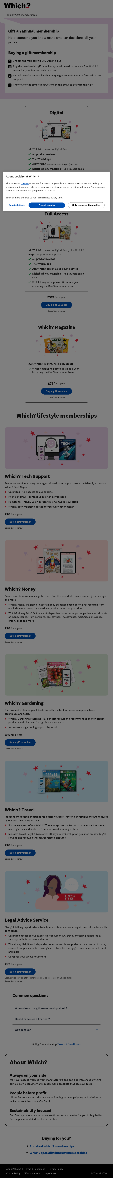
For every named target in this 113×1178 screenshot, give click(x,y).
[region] (56, 191)
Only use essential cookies (86, 205)
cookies (25, 183)
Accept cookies (47, 205)
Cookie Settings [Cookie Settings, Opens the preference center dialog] (17, 205)
